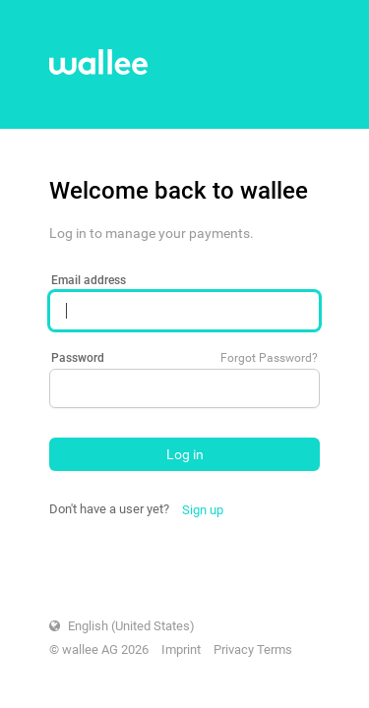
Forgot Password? (269, 358)
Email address (88, 280)
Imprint (181, 649)
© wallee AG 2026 (99, 649)
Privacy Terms (253, 649)
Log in (185, 454)
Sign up (202, 509)
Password (77, 358)
